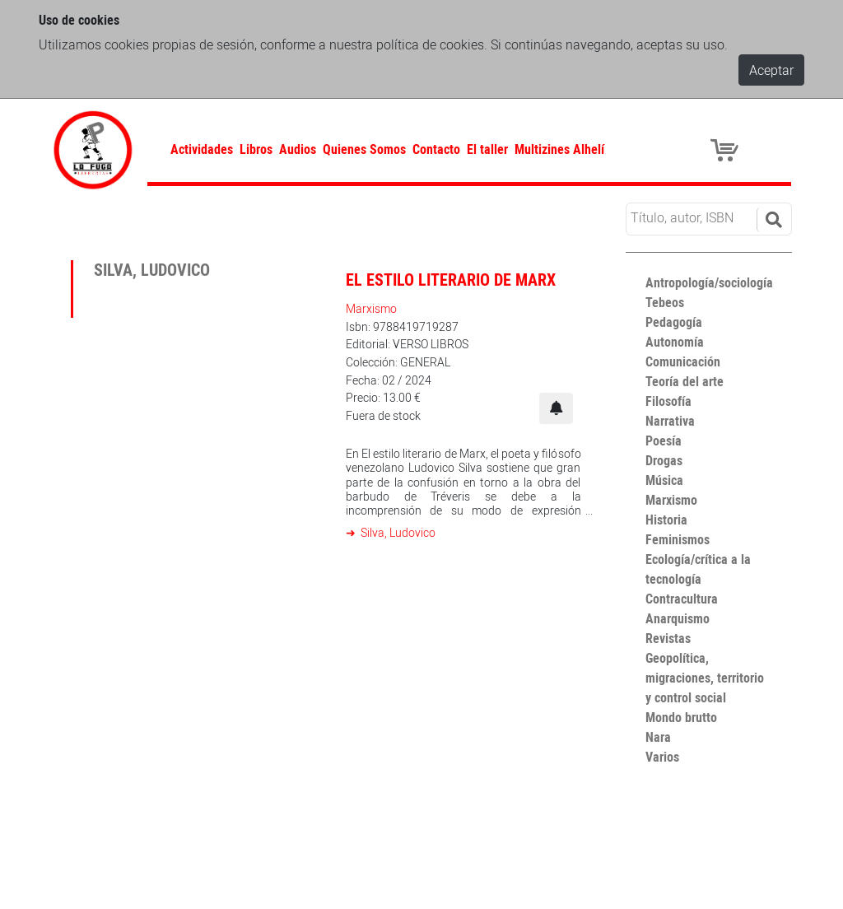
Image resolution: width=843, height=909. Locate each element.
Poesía (663, 440)
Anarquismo (677, 618)
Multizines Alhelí (559, 149)
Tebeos (664, 302)
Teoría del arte (684, 381)
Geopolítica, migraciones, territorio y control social (704, 677)
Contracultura (681, 599)
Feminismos (677, 539)
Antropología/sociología (709, 282)
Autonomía (674, 342)
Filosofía (668, 401)
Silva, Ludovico (396, 532)
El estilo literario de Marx (451, 279)
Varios (662, 757)
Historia (666, 519)
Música (664, 480)
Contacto (436, 149)
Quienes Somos (364, 149)
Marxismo (371, 308)
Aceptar (771, 70)
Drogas (663, 460)
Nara (658, 737)
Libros (256, 149)
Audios (297, 149)
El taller (487, 149)
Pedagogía (673, 322)
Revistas (668, 638)
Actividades (201, 149)
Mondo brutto (681, 717)
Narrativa (670, 421)
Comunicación (682, 361)
